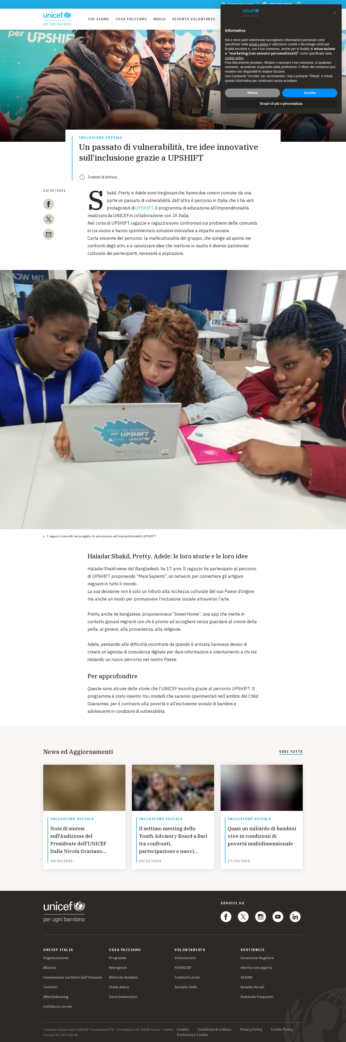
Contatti (50, 987)
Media (160, 19)
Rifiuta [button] (252, 93)
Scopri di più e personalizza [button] (281, 104)
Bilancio (49, 968)
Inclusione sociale (100, 138)
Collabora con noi (57, 1006)
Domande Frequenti (257, 997)
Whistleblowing (55, 997)
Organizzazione (56, 958)
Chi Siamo (98, 19)
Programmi (117, 958)
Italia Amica (119, 987)
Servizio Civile (186, 987)
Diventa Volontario (194, 19)
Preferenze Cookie (192, 1035)
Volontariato (185, 958)
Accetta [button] (309, 93)
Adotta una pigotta (256, 968)
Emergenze (118, 968)
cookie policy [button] (234, 58)
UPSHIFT (144, 208)
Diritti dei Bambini (123, 977)
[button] (334, 13)
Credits (183, 1029)
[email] (48, 235)
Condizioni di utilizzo (214, 1029)
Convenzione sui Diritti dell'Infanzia (72, 977)
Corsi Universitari (123, 997)
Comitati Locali (187, 977)
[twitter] (48, 220)
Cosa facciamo (131, 19)
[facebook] (48, 205)
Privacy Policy (251, 1029)
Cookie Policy (282, 1029)
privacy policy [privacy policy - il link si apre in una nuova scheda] (258, 44)
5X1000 (246, 977)
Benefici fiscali (252, 987)
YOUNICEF (183, 968)
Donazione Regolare (257, 958)
